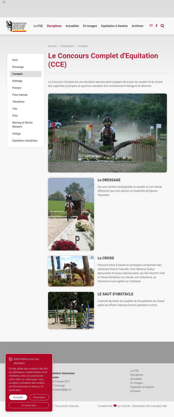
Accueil (52, 46)
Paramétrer (39, 397)
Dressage (18, 67)
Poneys (16, 87)
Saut (15, 60)
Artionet (125, 406)
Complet (17, 74)
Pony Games (20, 94)
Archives (137, 26)
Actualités (72, 26)
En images (90, 26)
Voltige (16, 133)
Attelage (17, 80)
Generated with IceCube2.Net (149, 406)
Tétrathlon (18, 101)
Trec (15, 108)
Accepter (18, 397)
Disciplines (54, 26)
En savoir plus (29, 405)
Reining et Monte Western (22, 124)
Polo (15, 115)
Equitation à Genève (114, 26)
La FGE (38, 26)
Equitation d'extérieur (25, 140)
